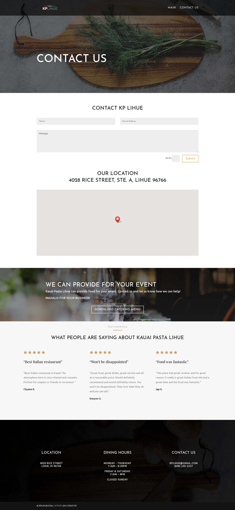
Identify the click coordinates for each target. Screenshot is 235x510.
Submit (190, 158)
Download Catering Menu (117, 309)
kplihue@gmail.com (184, 463)
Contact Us (189, 8)
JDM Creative (69, 506)
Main (172, 8)
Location (51, 453)
